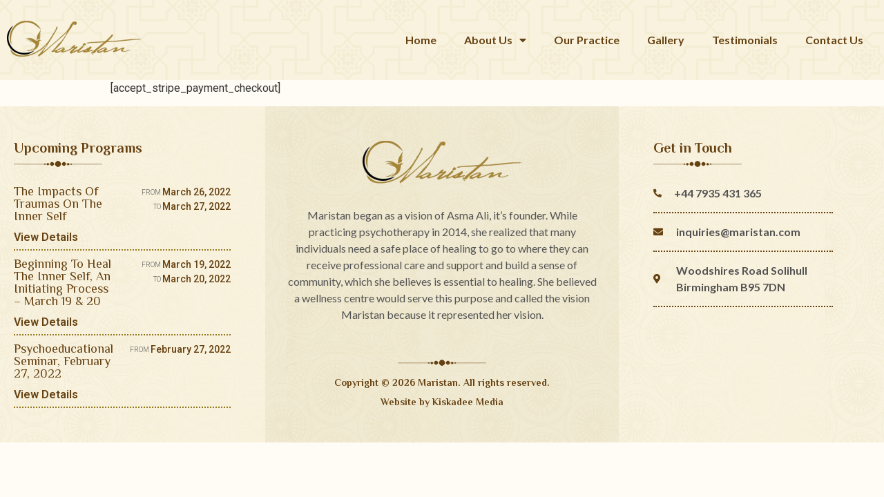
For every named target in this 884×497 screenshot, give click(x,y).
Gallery (665, 39)
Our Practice (586, 39)
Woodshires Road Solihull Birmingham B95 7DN (741, 278)
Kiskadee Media (467, 401)
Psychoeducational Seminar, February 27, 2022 (63, 361)
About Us (495, 40)
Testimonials (745, 39)
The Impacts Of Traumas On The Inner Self (58, 203)
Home (420, 39)
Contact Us (834, 39)
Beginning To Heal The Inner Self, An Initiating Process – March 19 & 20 (62, 282)
